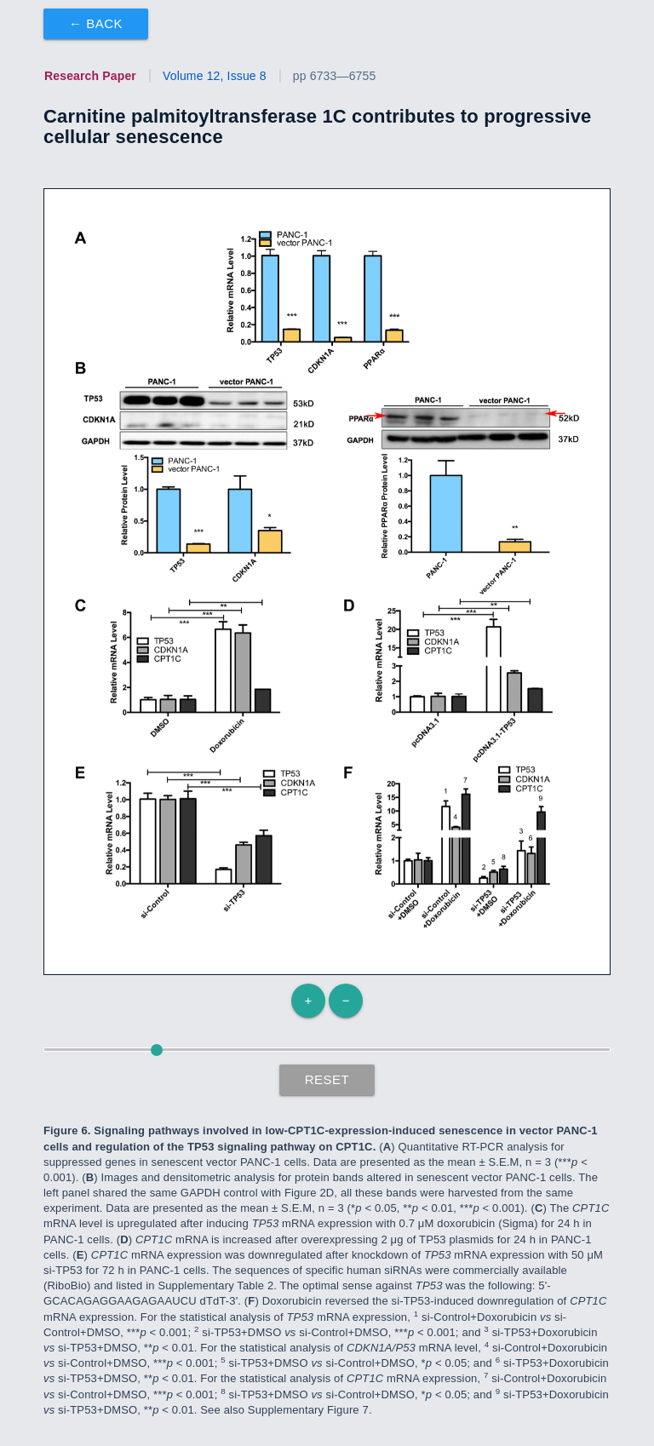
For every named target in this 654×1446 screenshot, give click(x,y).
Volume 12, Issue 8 (215, 76)
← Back (96, 23)
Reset (327, 1079)
